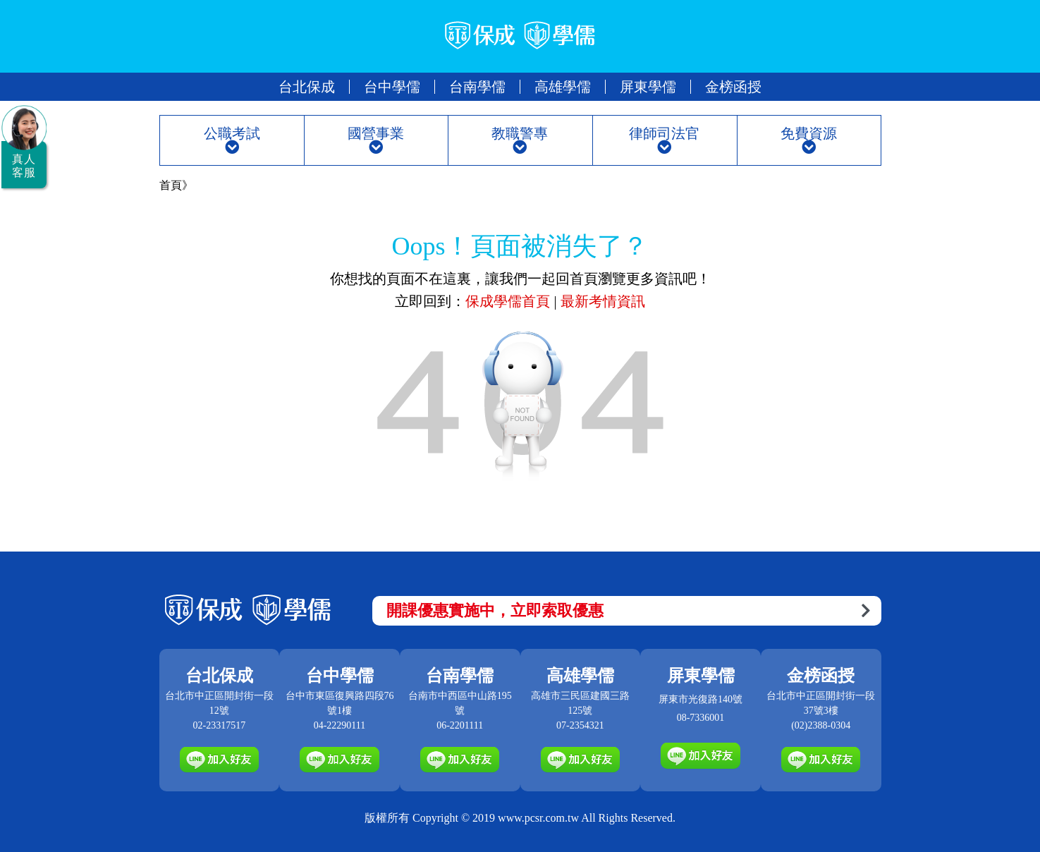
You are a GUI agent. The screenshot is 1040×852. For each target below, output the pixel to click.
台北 (307, 87)
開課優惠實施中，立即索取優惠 (628, 610)
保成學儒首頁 (509, 301)
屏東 (648, 87)
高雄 (562, 87)
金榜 (733, 87)
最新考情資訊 (603, 301)
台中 (392, 87)
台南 (477, 87)
